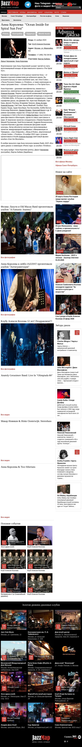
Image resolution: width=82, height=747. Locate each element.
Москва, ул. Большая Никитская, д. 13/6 (36, 638)
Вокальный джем (71, 150)
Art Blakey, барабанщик (67, 495)
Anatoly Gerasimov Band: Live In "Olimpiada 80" (27, 375)
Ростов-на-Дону (45, 16)
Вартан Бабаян (44, 59)
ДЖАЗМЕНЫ (32, 12)
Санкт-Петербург (69, 4)
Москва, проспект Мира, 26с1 (13, 727)
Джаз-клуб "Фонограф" (65, 663)
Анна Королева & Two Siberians (18, 466)
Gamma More (68, 155)
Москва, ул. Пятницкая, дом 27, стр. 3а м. (13, 698)
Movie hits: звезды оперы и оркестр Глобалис (71, 42)
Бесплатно (17, 20)
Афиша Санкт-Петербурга (66, 165)
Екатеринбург (31, 16)
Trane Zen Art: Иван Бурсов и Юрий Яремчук (72, 86)
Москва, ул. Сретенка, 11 (11, 635)
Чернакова (44, 150)
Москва (59, 4)
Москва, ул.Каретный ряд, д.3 (40, 727)
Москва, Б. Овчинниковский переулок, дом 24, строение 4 (67, 636)
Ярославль (6, 20)
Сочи (57, 16)
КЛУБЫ (22, 12)
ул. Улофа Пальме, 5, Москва (66, 665)
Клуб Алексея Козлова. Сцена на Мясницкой (72, 144)
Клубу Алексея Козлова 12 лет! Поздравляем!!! (26, 321)
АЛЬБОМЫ (48, 12)
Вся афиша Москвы (64, 162)
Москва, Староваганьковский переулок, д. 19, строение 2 (40, 669)
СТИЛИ (63, 12)
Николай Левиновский (66, 433)
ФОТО (56, 12)
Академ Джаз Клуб (9, 725)
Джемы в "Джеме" (71, 72)
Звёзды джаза (63, 325)
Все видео (5, 415)
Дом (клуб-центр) (62, 632)
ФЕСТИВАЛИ (13, 12)
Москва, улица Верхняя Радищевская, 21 (64, 700)
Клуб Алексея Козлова (41, 44)
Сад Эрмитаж (33, 725)
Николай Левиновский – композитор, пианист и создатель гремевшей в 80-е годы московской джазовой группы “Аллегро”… (67, 439)
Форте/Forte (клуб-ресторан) (40, 694)
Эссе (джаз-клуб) (13, 537)
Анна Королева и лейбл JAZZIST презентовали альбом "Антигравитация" (26, 265)
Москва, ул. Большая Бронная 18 (40, 698)
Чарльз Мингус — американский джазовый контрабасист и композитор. (67, 348)
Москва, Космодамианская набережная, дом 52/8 (11, 669)
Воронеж (66, 16)
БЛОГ (40, 12)
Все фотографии (8, 257)
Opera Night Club (71, 138)
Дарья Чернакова (8, 61)
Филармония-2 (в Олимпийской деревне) (13, 585)
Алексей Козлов (7, 105)
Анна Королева (22, 61)
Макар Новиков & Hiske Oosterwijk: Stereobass (26, 421)
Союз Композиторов (63, 725)
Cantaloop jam (69, 98)
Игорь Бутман (41, 103)
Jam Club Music (69, 68)
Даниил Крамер (25, 110)
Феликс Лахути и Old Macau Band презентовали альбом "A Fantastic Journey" (27, 208)
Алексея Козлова (7, 93)
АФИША (4, 12)
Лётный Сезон (70, 126)
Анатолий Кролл (38, 110)
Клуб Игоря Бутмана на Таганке (72, 51)
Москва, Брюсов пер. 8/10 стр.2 (67, 727)
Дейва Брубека (32, 115)
